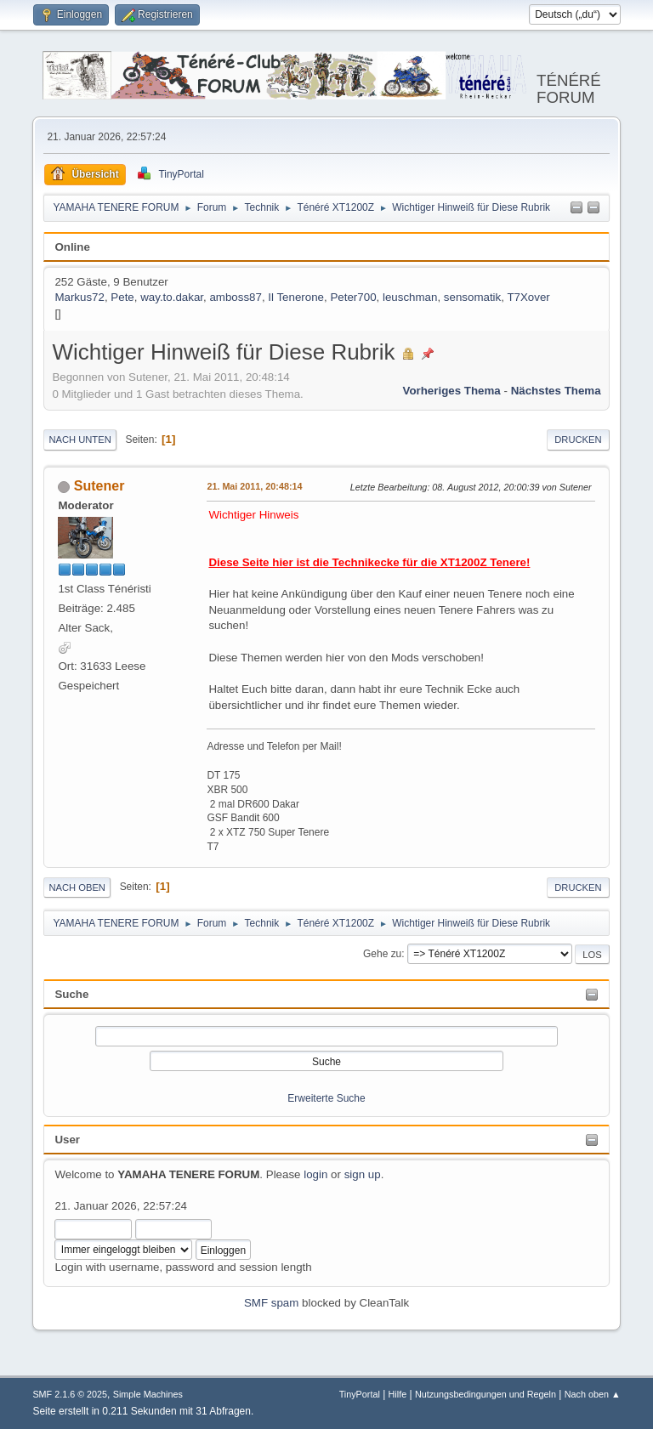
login (315, 1174)
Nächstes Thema (556, 390)
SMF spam (271, 1302)
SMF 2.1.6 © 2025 (69, 1394)
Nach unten (79, 439)
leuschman (410, 297)
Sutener (99, 486)
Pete (122, 297)
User (67, 1139)
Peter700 (353, 297)
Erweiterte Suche (326, 1098)
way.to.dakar (171, 297)
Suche (71, 994)
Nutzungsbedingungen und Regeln (485, 1394)
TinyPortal (359, 1394)
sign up (362, 1174)
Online (71, 247)
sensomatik (472, 297)
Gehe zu (382, 954)
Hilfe (398, 1394)
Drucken (577, 439)
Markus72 (79, 297)
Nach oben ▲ (593, 1394)
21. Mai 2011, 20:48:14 (254, 486)
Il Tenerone (296, 297)
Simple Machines (148, 1394)
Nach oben (76, 887)
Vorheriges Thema (451, 390)
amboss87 (235, 297)
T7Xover (528, 297)
